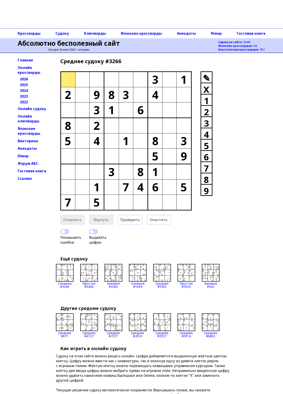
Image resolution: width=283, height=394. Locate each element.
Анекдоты (186, 33)
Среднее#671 (65, 325)
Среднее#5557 (162, 325)
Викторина (28, 140)
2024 (24, 90)
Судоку (62, 33)
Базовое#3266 (113, 276)
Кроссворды (29, 33)
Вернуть (101, 219)
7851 (241, 49)
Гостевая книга (251, 33)
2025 (24, 84)
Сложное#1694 (138, 276)
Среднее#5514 (186, 325)
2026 (24, 79)
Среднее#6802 (211, 325)
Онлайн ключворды (28, 118)
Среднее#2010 (138, 325)
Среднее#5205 (162, 276)
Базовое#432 (211, 276)
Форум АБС (28, 163)
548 (237, 46)
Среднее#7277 (113, 325)
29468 (234, 42)
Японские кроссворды (141, 33)
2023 (24, 96)
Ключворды (95, 33)
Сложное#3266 (65, 276)
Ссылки (25, 178)
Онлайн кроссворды (29, 70)
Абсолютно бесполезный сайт (69, 43)
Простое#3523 (186, 276)
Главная (25, 60)
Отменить (72, 219)
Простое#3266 (89, 276)
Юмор (216, 33)
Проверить (130, 219)
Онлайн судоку (32, 108)
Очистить (158, 219)
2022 (24, 102)
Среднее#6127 (89, 325)
